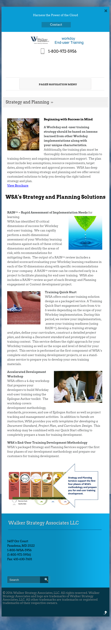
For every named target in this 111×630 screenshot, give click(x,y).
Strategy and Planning (27, 102)
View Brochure (18, 185)
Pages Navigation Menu (53, 84)
